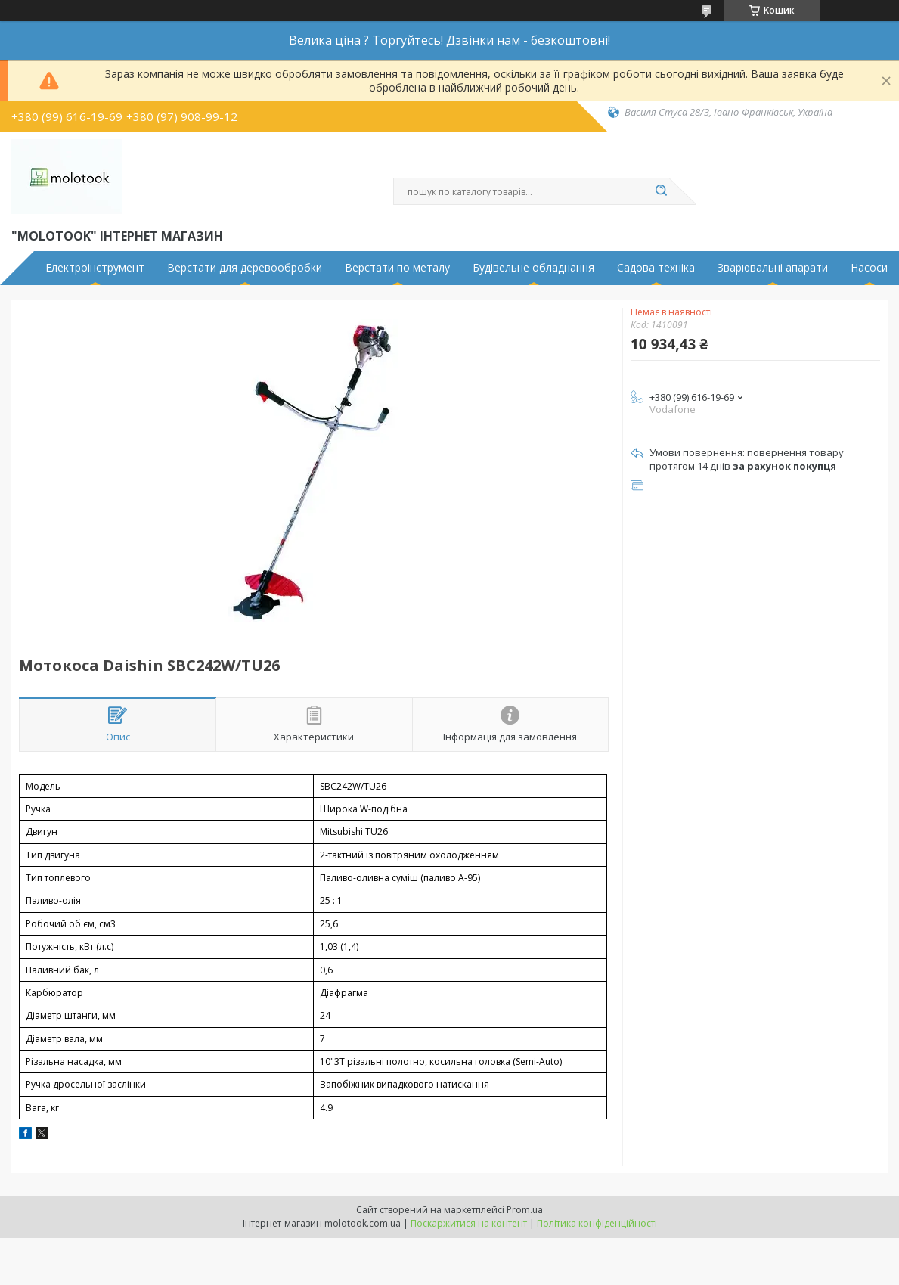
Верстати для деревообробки (244, 267)
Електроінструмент (94, 267)
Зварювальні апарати (773, 267)
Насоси (869, 267)
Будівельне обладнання (533, 267)
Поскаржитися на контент (469, 1223)
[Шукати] (661, 191)
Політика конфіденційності (597, 1223)
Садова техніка (656, 267)
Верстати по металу (397, 267)
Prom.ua (525, 1209)
